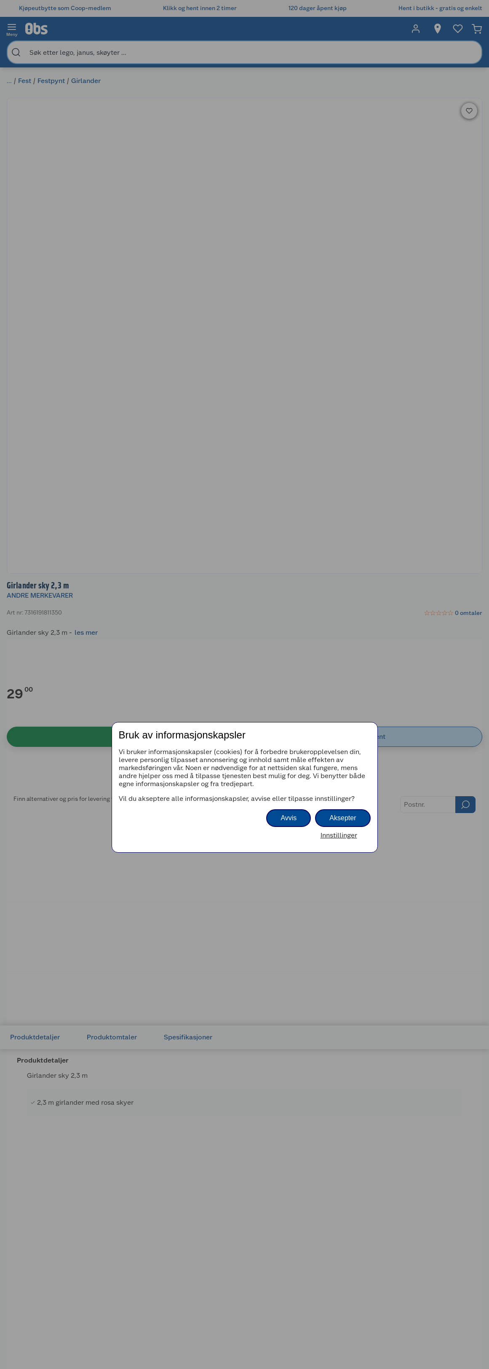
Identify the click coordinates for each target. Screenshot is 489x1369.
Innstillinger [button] (339, 835)
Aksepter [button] (342, 817)
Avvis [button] (289, 817)
